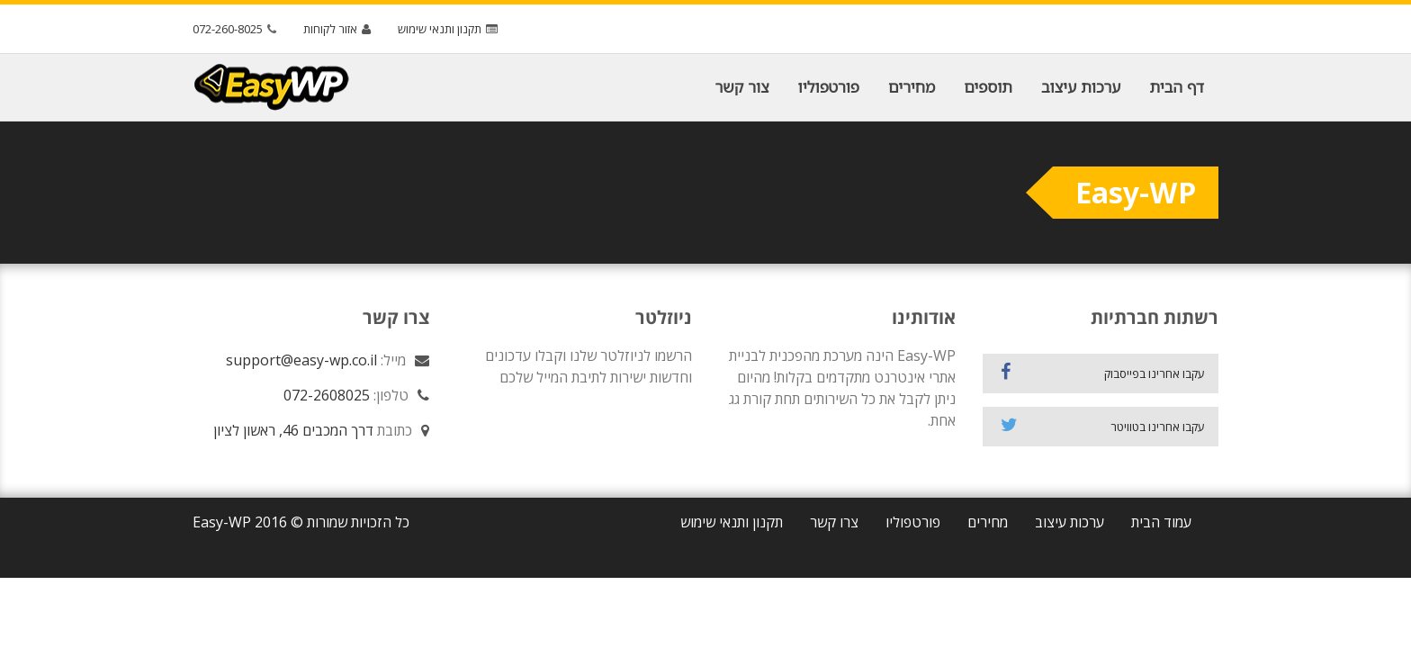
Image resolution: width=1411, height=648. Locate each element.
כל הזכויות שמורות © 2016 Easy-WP (301, 522)
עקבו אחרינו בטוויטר (1103, 425)
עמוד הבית (1161, 522)
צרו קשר (834, 522)
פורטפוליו (828, 86)
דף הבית (1176, 86)
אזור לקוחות (339, 29)
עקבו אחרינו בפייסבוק (1103, 372)
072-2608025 (326, 395)
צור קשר (741, 86)
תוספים (988, 86)
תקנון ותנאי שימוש (450, 29)
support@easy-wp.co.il (301, 360)
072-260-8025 (237, 29)
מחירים (911, 86)
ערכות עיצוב (1080, 86)
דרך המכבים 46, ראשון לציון (293, 430)
